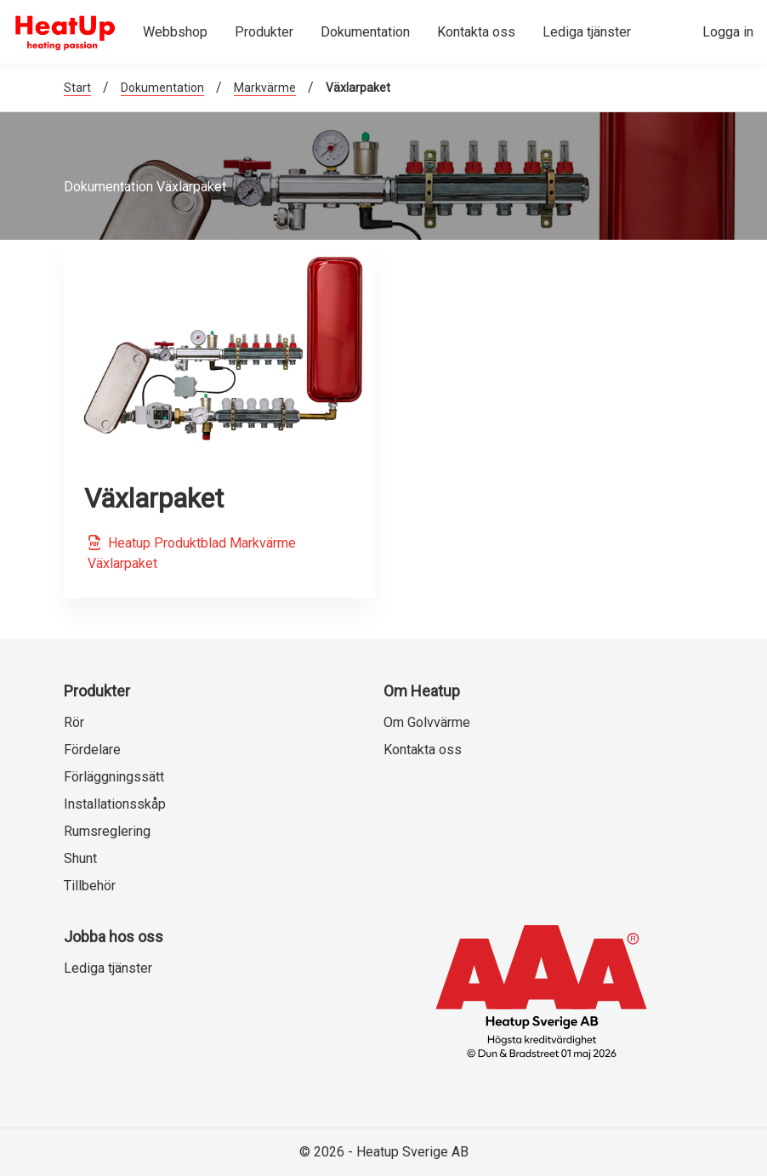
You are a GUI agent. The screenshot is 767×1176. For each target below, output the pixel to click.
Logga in (727, 32)
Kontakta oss (423, 749)
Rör (74, 722)
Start (77, 87)
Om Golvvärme (427, 722)
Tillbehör (90, 886)
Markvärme (265, 87)
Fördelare (92, 749)
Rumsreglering (107, 831)
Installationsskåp (115, 804)
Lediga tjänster (108, 968)
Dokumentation (162, 87)
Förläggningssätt (114, 777)
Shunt (80, 858)
